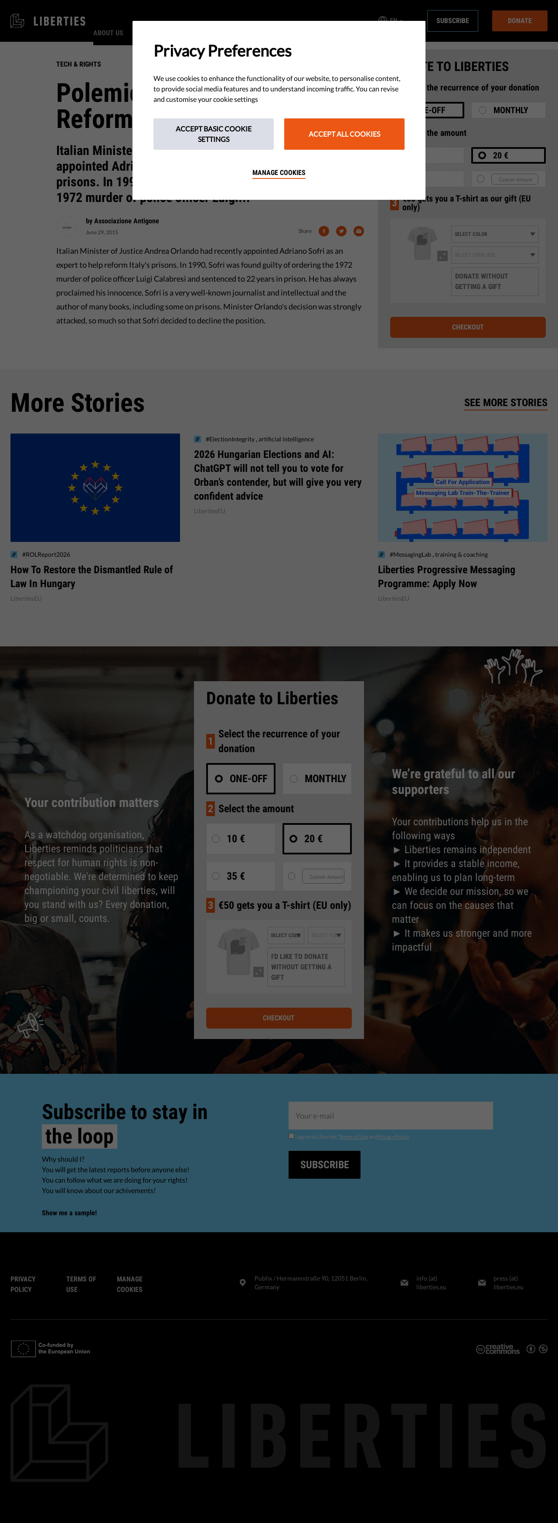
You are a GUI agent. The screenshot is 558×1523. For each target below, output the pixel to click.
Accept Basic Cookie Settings (214, 133)
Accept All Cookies (344, 134)
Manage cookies (279, 172)
